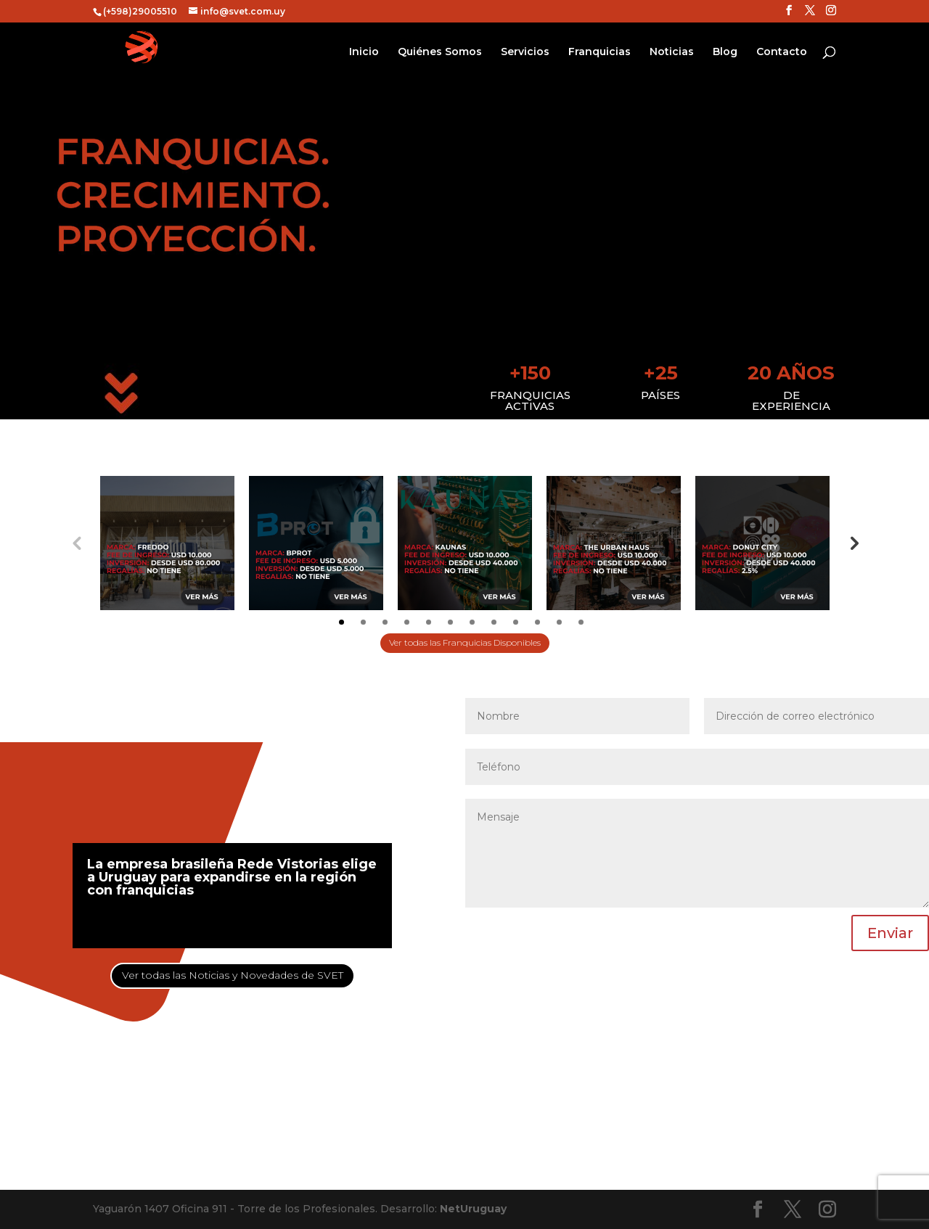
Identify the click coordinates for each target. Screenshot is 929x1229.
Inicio (364, 52)
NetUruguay (473, 1208)
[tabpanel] (167, 543)
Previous (76, 543)
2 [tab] (363, 622)
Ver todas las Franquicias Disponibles (465, 642)
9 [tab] (515, 622)
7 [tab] (472, 622)
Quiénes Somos (440, 52)
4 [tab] (406, 622)
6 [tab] (450, 622)
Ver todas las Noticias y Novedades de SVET (232, 975)
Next (853, 543)
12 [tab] (581, 622)
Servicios (525, 52)
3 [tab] (385, 622)
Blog (725, 52)
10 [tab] (537, 622)
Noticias (672, 52)
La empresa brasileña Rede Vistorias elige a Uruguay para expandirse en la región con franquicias (232, 877)
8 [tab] (493, 622)
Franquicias (599, 52)
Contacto (781, 52)
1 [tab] (341, 622)
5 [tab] (428, 622)
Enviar (890, 933)
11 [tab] (559, 622)
